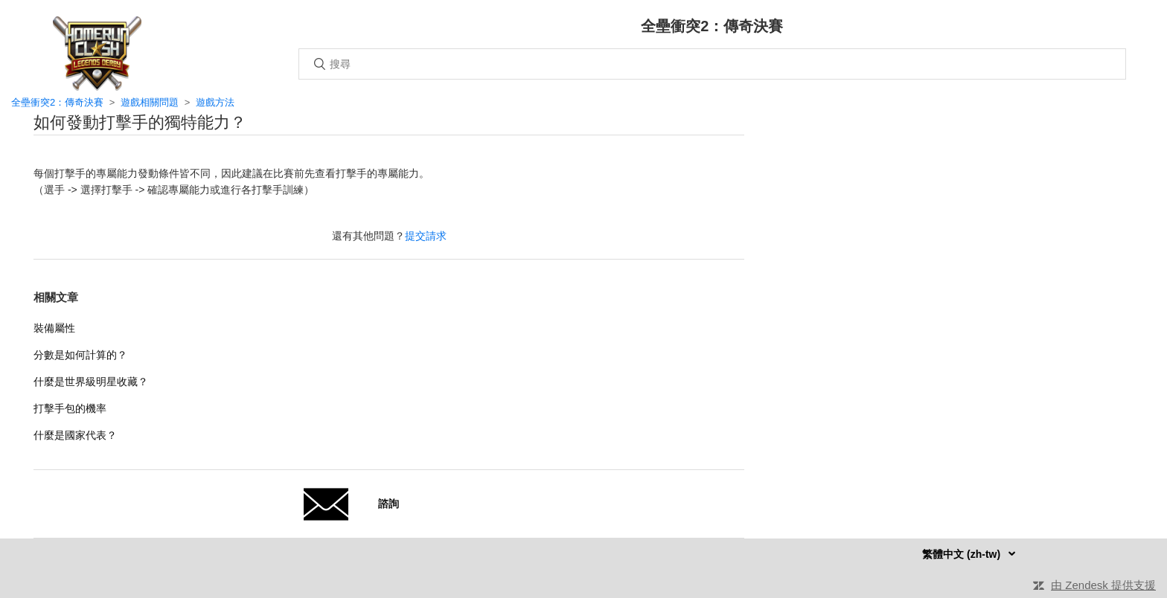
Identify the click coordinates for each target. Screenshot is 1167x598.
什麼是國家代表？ (75, 435)
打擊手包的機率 (69, 408)
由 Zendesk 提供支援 (1103, 585)
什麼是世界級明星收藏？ (90, 382)
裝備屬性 (54, 328)
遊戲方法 (215, 102)
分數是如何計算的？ (80, 355)
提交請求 (426, 236)
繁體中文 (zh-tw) (962, 554)
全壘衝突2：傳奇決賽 (57, 102)
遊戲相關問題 (150, 102)
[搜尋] (712, 64)
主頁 (97, 53)
